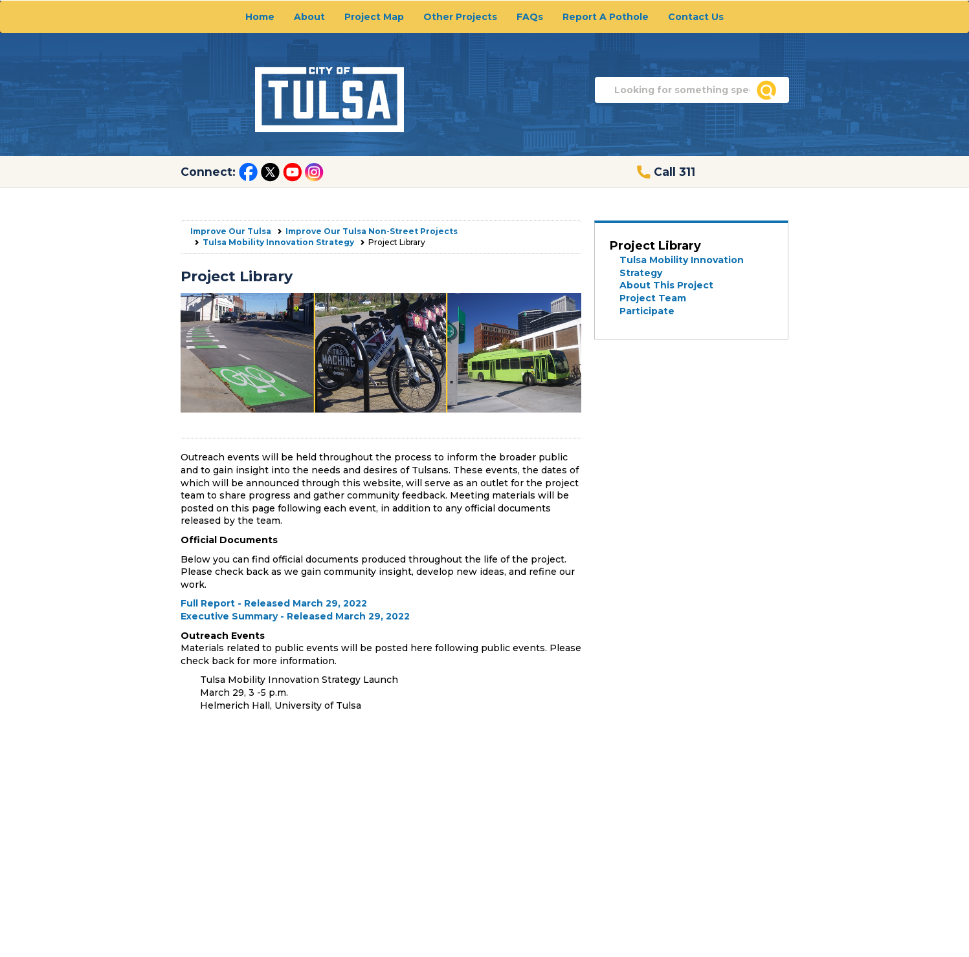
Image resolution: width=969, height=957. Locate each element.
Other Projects (460, 17)
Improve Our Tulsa (230, 231)
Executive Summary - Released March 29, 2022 (295, 616)
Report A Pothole (605, 17)
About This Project (666, 285)
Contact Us (696, 17)
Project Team (652, 298)
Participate (646, 311)
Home (259, 17)
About (309, 17)
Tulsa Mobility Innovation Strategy (278, 242)
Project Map (374, 17)
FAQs (530, 17)
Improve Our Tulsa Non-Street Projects (371, 231)
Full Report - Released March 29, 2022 (274, 603)
